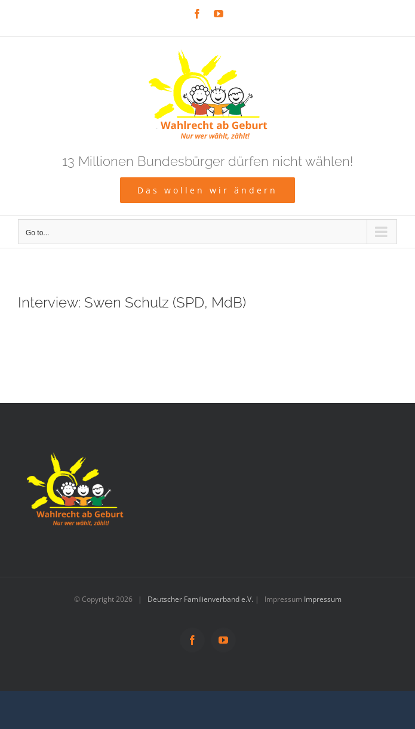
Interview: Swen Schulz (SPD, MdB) (132, 302)
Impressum (323, 599)
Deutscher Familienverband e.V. (200, 599)
